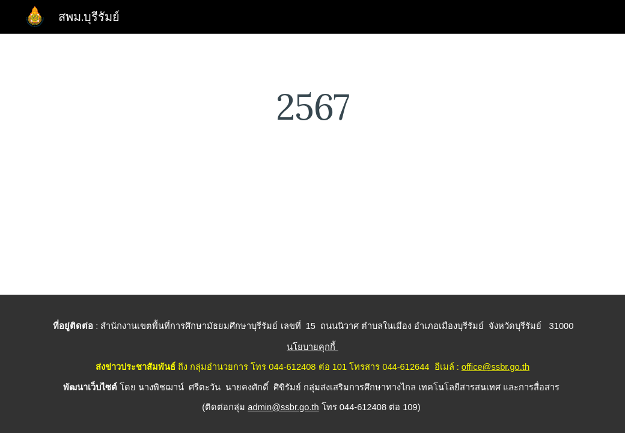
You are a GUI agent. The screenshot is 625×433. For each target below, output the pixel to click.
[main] (312, 106)
